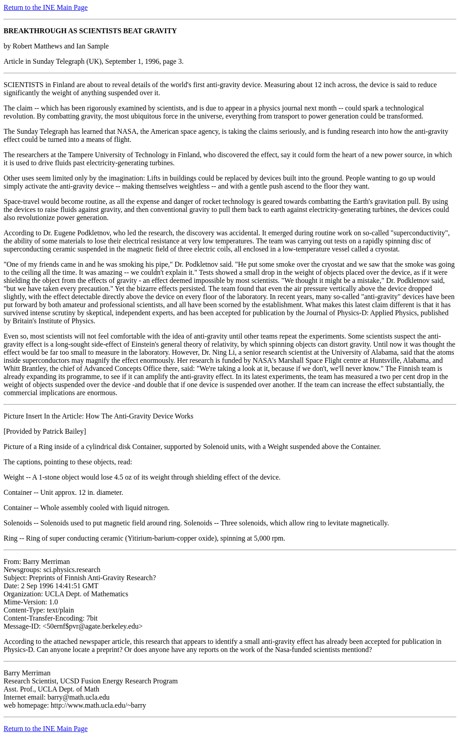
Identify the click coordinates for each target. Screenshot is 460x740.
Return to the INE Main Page (46, 7)
